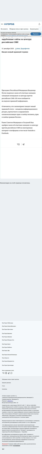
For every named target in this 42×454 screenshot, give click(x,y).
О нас (3, 386)
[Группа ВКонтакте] (3, 373)
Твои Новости (5, 358)
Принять (36, 34)
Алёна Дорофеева (22, 48)
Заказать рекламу (35, 29)
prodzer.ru (30, 410)
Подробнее (24, 431)
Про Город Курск (6, 344)
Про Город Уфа (6, 350)
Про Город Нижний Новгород (9, 354)
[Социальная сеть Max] (11, 373)
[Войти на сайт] (39, 24)
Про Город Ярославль (7, 329)
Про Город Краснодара (8, 365)
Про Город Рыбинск (7, 347)
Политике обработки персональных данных (17, 35)
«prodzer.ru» (14, 395)
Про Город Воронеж (7, 333)
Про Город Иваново (7, 336)
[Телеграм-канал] (8, 373)
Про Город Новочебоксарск (9, 326)
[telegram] (24, 144)
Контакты (4, 389)
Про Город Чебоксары (7, 323)
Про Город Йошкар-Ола (8, 340)
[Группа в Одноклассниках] (6, 373)
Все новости (4, 29)
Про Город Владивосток (8, 361)
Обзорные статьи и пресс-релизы (18, 29)
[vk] (18, 144)
